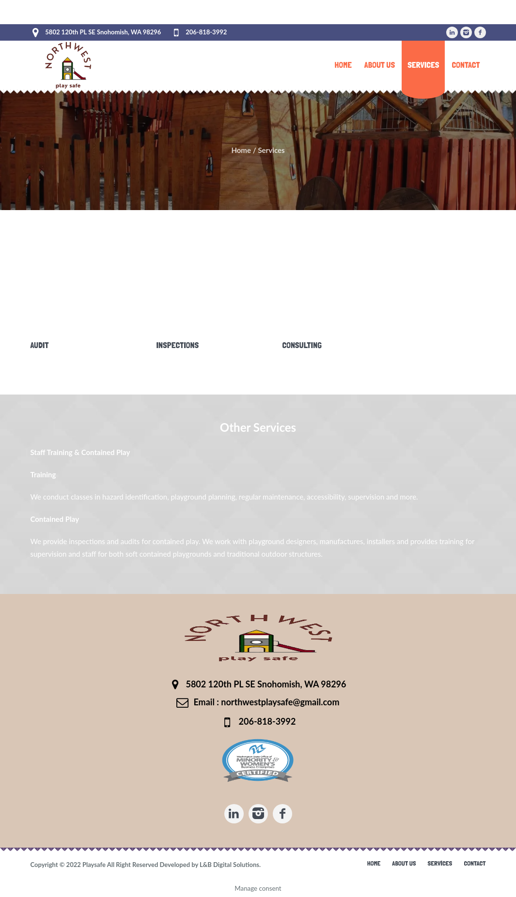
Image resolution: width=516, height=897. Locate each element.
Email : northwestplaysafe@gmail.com (266, 702)
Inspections (177, 345)
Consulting (302, 345)
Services (440, 863)
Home (241, 150)
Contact (474, 863)
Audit (39, 345)
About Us (404, 863)
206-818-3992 (206, 32)
